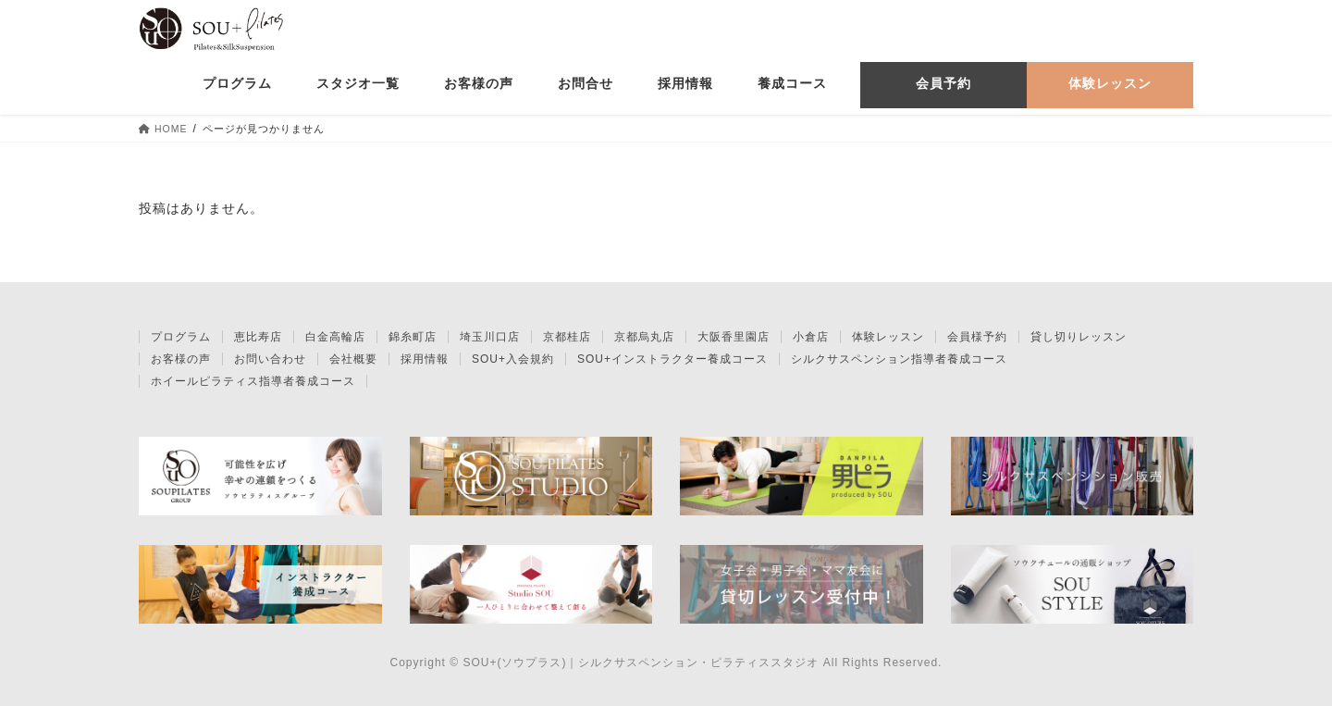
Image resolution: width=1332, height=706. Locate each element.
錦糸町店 (412, 336)
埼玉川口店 (490, 336)
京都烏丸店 (644, 336)
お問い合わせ (270, 359)
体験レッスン (888, 336)
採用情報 (425, 359)
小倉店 (811, 336)
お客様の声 (181, 359)
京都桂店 (567, 336)
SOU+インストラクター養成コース (672, 359)
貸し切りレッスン (1078, 336)
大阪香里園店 (733, 336)
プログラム (181, 336)
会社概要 (353, 359)
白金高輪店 (335, 336)
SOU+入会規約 (513, 359)
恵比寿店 (258, 336)
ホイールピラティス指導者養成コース (253, 381)
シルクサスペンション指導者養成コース (899, 359)
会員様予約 (977, 336)
